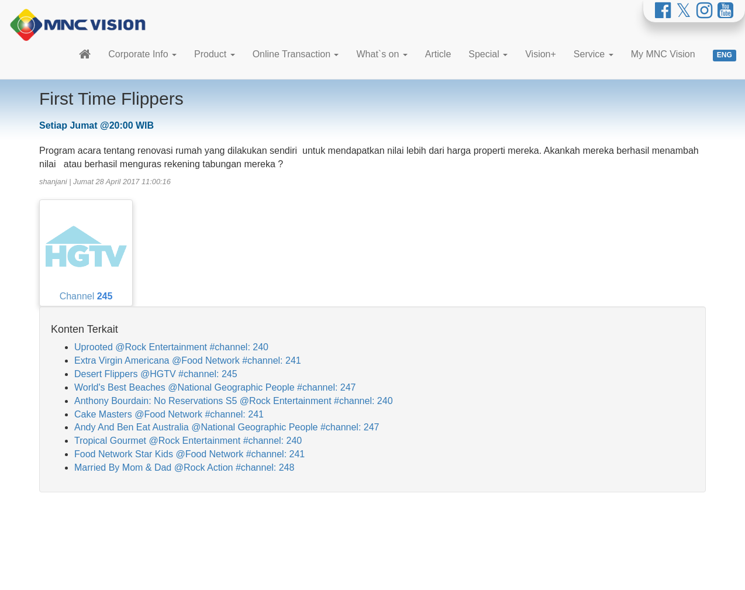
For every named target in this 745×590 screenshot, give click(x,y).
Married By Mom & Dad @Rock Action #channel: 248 (184, 467)
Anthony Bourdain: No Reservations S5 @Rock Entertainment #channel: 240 (233, 401)
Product (214, 54)
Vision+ (540, 54)
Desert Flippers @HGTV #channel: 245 (155, 374)
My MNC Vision (663, 54)
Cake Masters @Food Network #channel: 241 (169, 414)
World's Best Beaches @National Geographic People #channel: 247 (215, 387)
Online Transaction (296, 54)
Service (593, 54)
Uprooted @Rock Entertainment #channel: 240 (171, 347)
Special (488, 54)
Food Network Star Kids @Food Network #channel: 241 (189, 454)
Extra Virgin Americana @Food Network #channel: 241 (187, 360)
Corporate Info (142, 54)
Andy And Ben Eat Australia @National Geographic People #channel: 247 (226, 427)
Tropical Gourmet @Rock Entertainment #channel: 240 (188, 441)
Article (438, 54)
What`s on (381, 54)
